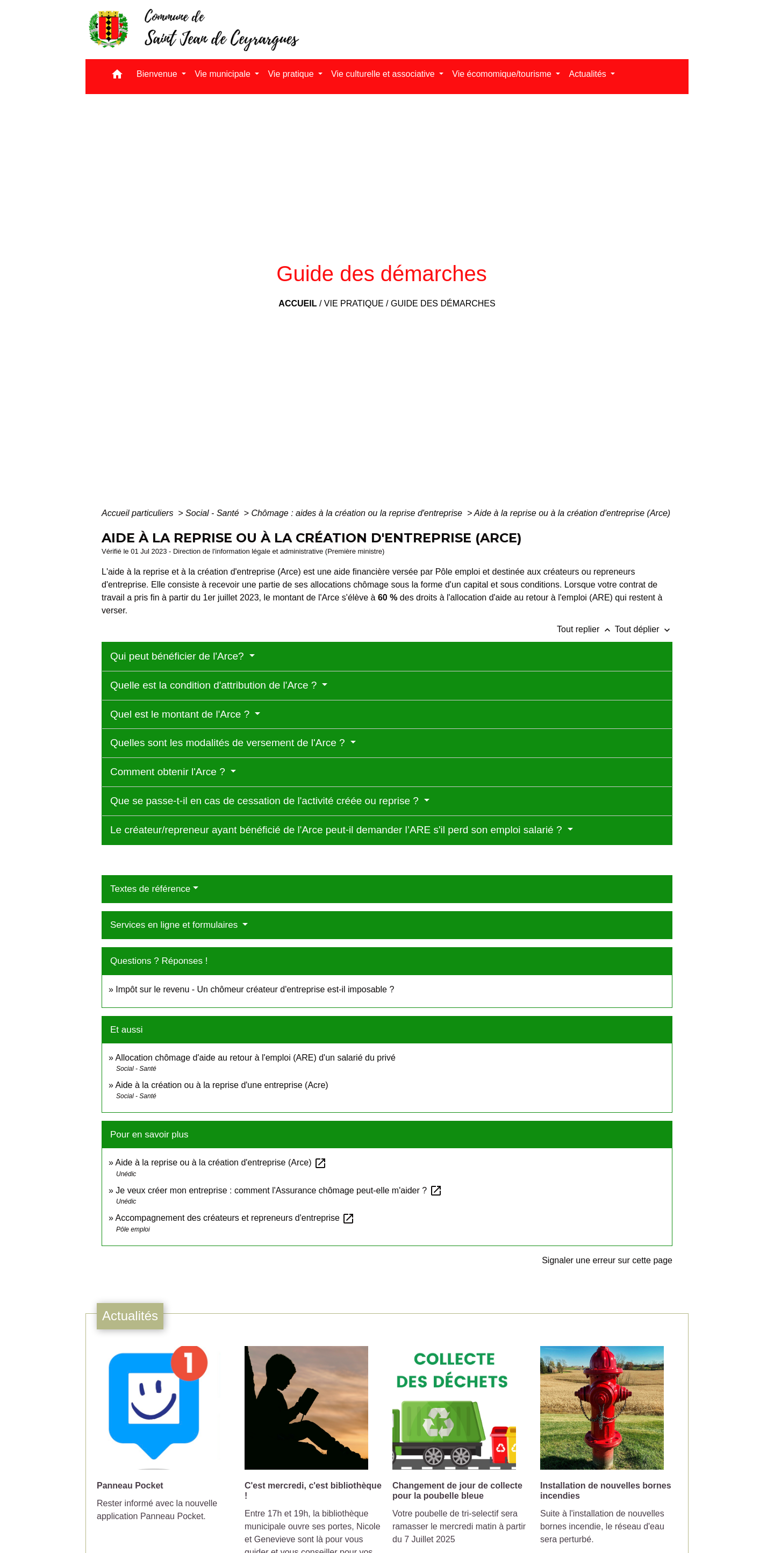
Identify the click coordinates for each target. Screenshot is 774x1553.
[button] (117, 76)
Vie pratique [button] (292, 73)
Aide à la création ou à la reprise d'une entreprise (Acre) (221, 1085)
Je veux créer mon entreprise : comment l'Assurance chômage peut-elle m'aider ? (279, 1190)
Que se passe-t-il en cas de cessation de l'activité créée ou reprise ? (265, 800)
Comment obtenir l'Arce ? (169, 771)
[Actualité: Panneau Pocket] (165, 1440)
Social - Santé (213, 513)
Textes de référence (150, 889)
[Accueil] (192, 29)
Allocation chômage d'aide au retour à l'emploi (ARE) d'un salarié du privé (255, 1057)
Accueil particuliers (139, 513)
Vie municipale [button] (224, 73)
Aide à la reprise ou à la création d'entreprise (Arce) (572, 513)
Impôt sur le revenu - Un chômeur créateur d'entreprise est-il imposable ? (255, 989)
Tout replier (586, 629)
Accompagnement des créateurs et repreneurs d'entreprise (235, 1217)
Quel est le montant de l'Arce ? (181, 714)
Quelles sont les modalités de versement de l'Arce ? (229, 742)
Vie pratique (354, 303)
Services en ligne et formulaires (175, 925)
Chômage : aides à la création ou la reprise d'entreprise (357, 513)
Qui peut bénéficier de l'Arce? (178, 656)
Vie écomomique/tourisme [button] (503, 73)
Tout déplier (643, 629)
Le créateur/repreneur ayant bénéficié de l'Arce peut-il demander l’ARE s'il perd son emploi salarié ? (337, 829)
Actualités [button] (588, 73)
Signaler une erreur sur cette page (607, 1260)
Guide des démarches (443, 303)
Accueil (297, 303)
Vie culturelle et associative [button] (384, 73)
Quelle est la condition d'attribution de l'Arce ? (215, 685)
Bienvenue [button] (158, 73)
